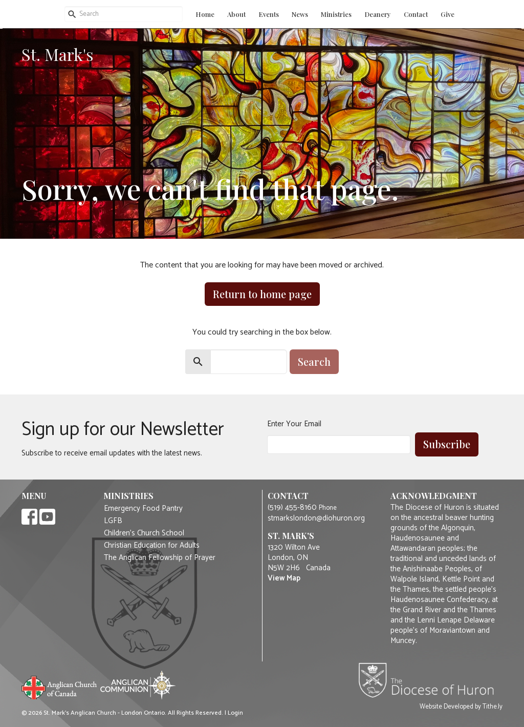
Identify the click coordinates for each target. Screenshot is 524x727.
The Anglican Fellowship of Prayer (159, 558)
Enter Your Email (294, 424)
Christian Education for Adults (152, 545)
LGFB (113, 521)
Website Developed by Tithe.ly (461, 707)
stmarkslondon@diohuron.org (316, 518)
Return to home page (262, 294)
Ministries (336, 14)
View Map (284, 578)
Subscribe (446, 444)
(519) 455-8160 (292, 507)
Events (268, 14)
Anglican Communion (138, 684)
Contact (416, 14)
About (236, 14)
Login (235, 713)
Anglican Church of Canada (59, 686)
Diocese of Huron (430, 680)
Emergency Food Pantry (143, 509)
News (300, 14)
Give (447, 14)
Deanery (377, 14)
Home (204, 14)
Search (314, 361)
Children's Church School (144, 533)
